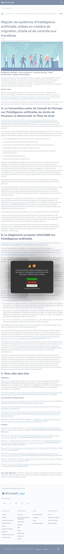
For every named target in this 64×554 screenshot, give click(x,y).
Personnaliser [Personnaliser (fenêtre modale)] (32, 285)
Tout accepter (32, 279)
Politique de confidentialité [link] (32, 288)
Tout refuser (32, 282)
